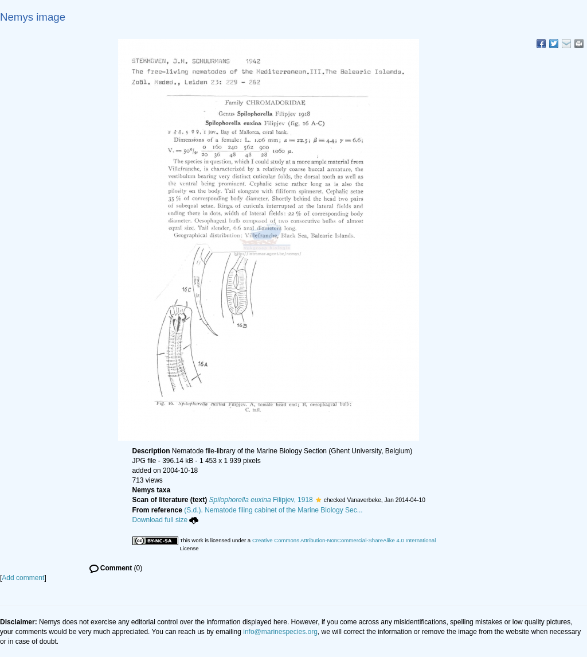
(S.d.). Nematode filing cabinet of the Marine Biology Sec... (273, 510)
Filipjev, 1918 (261, 500)
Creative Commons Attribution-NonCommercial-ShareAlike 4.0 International (344, 540)
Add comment (23, 578)
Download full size (165, 520)
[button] (318, 500)
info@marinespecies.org (280, 632)
